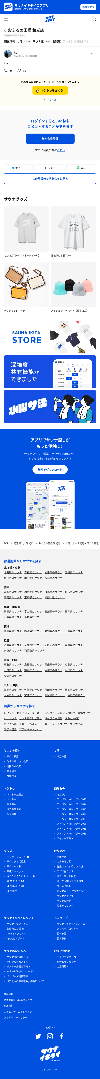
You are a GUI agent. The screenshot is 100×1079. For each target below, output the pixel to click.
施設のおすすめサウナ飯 (70, 866)
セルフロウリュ (25, 713)
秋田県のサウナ (13, 578)
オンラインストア (16, 857)
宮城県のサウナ (74, 572)
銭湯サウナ (84, 713)
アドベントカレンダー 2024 (71, 804)
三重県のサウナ (74, 631)
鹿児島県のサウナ (55, 695)
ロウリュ (9, 713)
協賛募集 (11, 814)
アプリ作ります (65, 871)
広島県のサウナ (74, 664)
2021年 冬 (12, 891)
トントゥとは (14, 799)
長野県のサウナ (33, 617)
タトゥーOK (72, 718)
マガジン (61, 794)
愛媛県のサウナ (74, 670)
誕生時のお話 (14, 928)
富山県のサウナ (33, 611)
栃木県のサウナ (33, 592)
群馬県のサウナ (53, 592)
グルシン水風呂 (66, 713)
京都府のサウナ (33, 645)
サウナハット (14, 866)
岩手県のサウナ (53, 572)
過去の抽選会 (14, 809)
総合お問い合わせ (66, 962)
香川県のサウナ (53, 670)
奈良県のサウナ (13, 650)
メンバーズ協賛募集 (17, 976)
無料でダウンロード (50, 469)
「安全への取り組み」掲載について (25, 981)
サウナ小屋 (76, 724)
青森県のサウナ (33, 572)
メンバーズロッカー (67, 928)
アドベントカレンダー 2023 (71, 809)
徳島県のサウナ (33, 670)
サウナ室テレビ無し (30, 718)
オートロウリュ (46, 713)
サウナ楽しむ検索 (66, 876)
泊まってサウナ (65, 905)
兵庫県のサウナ (74, 645)
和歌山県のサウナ (34, 650)
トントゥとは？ (50, 100)
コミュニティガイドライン (18, 1011)
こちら (61, 150)
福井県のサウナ (74, 611)
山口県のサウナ (13, 670)
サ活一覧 (61, 756)
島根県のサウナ (33, 664)
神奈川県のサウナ (55, 597)
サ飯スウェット (15, 871)
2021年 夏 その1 (15, 881)
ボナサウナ (10, 718)
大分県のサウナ (13, 695)
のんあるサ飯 (64, 861)
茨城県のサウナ (13, 592)
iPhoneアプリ (14, 933)
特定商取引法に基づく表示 (18, 1000)
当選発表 (11, 804)
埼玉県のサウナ (74, 592)
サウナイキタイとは (17, 924)
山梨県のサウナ (13, 617)
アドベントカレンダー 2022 (71, 814)
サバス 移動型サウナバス (70, 881)
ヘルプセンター (65, 957)
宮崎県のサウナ (33, 695)
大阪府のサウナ (53, 645)
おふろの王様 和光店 (26, 30)
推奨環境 (8, 994)
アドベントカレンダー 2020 (71, 823)
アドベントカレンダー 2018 (71, 833)
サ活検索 (11, 771)
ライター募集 (64, 838)
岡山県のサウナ (53, 664)
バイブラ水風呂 (53, 718)
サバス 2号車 (64, 886)
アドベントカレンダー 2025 (71, 799)
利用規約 (8, 1005)
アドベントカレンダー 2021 (71, 819)
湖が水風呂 (10, 729)
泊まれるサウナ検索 (17, 761)
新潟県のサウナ (13, 611)
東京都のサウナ (33, 597)
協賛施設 (61, 933)
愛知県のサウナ (53, 631)
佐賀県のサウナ (33, 689)
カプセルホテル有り (15, 724)
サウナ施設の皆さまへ (18, 957)
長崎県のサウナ (53, 689)
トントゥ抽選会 (15, 794)
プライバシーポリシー (15, 1017)
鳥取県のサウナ (13, 664)
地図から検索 (14, 766)
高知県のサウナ (13, 676)
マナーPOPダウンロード (20, 971)
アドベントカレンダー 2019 (71, 828)
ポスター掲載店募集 (17, 966)
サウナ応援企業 (65, 896)
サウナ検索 (13, 756)
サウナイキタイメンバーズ (71, 924)
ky (15, 52)
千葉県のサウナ (13, 597)
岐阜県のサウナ (13, 631)
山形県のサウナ (33, 578)
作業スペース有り (39, 724)
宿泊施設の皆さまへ (17, 962)
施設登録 (11, 776)
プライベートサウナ (30, 729)
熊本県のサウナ (74, 689)
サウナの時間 (64, 900)
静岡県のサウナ (33, 631)
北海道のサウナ (13, 572)
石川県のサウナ (53, 611)
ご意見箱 (61, 966)
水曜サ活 (61, 857)
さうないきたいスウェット (21, 876)
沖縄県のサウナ (76, 695)
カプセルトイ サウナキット (71, 891)
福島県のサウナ (53, 578)
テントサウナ (60, 724)
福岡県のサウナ (13, 689)
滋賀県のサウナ (13, 645)
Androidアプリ (14, 938)
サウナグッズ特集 (16, 861)
